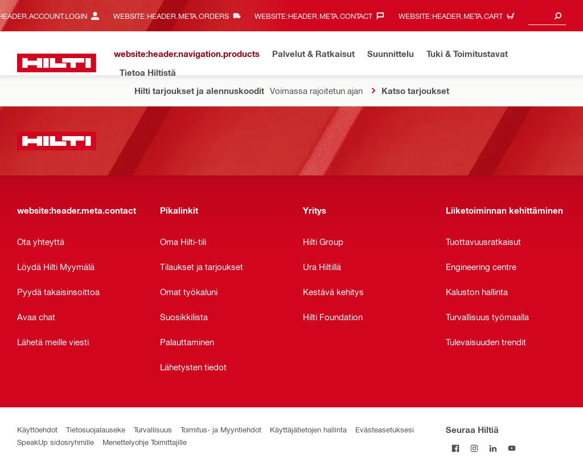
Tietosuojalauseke (95, 429)
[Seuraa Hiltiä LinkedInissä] (492, 448)
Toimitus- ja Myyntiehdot (220, 429)
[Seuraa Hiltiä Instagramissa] (474, 448)
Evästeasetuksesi (384, 429)
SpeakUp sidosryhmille (55, 442)
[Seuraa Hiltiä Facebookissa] (455, 448)
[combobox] (547, 15)
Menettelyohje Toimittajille (144, 442)
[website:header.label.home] (56, 63)
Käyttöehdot (37, 429)
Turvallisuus (153, 429)
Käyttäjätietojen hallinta (308, 429)
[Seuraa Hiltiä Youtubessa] (511, 448)
